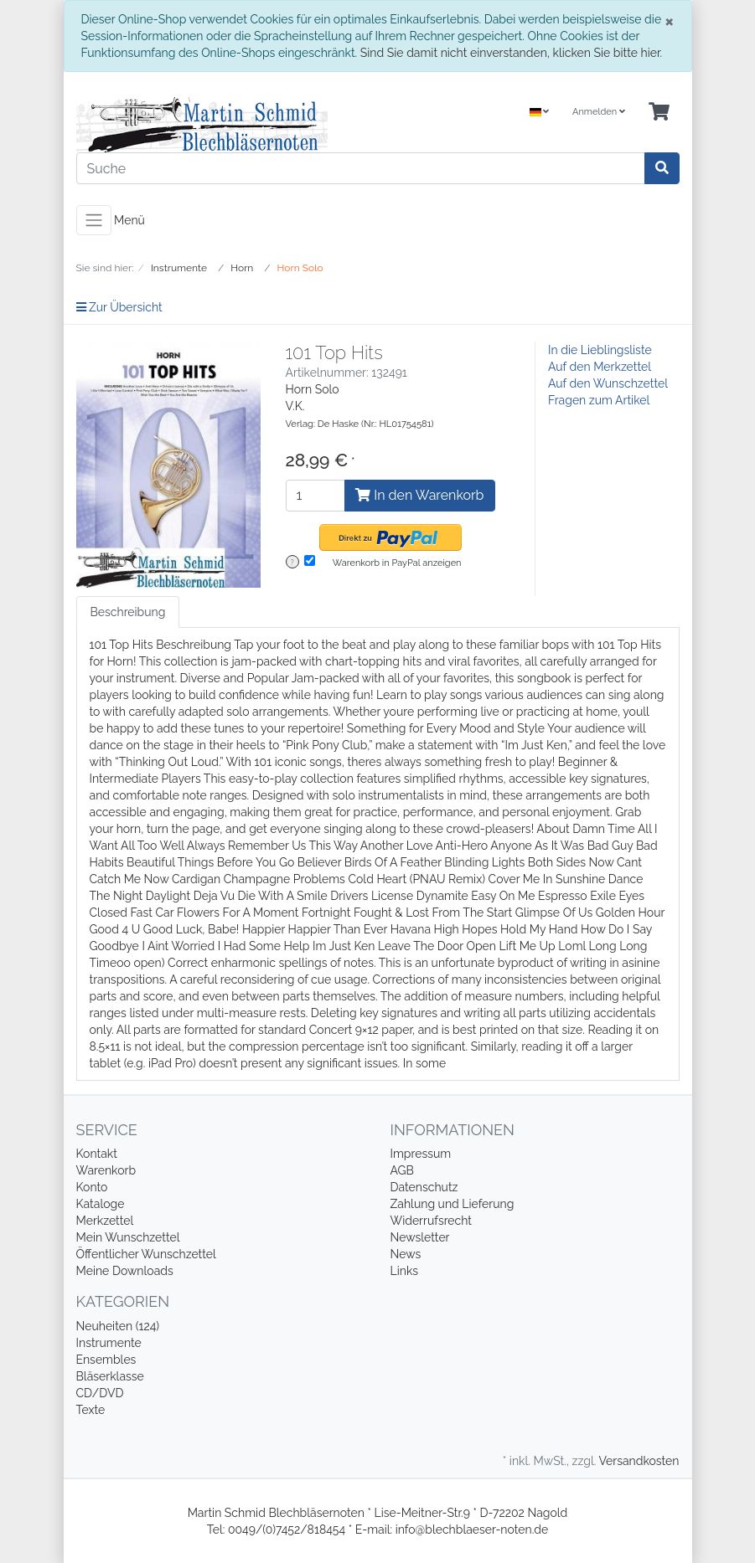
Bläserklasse (110, 1376)
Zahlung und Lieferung (452, 1204)
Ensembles (106, 1359)
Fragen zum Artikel (598, 400)
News (405, 1254)
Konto (92, 1187)
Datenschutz (424, 1187)
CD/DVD (100, 1393)
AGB (402, 1170)
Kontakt (96, 1153)
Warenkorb (106, 1170)
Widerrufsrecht (431, 1220)
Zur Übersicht (119, 307)
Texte (91, 1409)
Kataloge (100, 1204)
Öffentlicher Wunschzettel (146, 1254)
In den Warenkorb (419, 495)
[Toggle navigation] (93, 220)
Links (404, 1271)
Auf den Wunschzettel (608, 383)
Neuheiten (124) (118, 1326)
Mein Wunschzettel (128, 1237)
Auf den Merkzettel (599, 366)
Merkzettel (105, 1220)
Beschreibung (128, 612)
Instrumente (109, 1343)
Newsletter (420, 1237)
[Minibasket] (659, 112)
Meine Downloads (124, 1271)
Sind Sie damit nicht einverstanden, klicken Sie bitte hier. (511, 52)
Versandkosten (638, 1461)
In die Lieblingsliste (600, 350)
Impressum (421, 1153)
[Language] (540, 112)
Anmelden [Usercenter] (598, 111)
